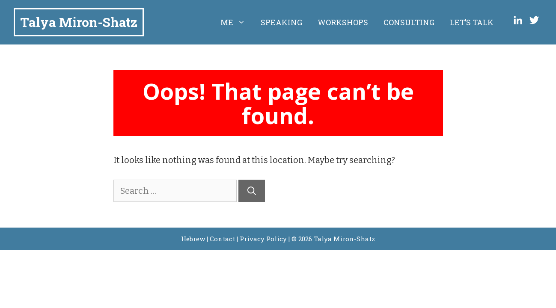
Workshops (343, 22)
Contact (222, 238)
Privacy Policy (263, 238)
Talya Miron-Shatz (78, 22)
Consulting (409, 22)
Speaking (281, 22)
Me (236, 22)
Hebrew (193, 238)
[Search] (251, 191)
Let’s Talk (472, 22)
